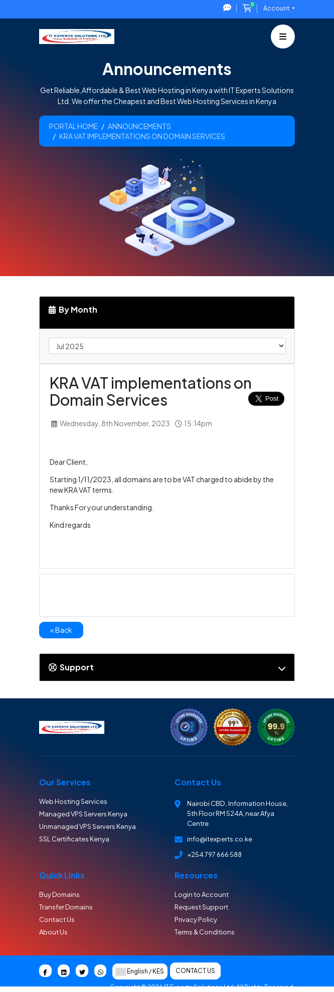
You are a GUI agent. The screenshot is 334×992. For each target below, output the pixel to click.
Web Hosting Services (73, 801)
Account (276, 8)
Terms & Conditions (205, 932)
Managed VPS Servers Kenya (83, 814)
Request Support (201, 907)
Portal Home (73, 126)
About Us (53, 932)
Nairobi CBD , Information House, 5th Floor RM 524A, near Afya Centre (237, 813)
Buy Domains (59, 894)
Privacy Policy (196, 919)
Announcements (139, 126)
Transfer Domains (66, 907)
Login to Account (202, 894)
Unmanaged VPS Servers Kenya (87, 826)
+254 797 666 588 (214, 854)
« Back (61, 629)
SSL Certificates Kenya (74, 839)
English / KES (140, 971)
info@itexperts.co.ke (219, 839)
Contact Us (57, 919)
